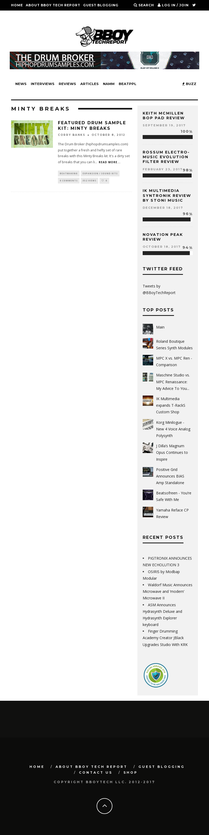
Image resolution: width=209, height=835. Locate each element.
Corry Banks (71, 135)
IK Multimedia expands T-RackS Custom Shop (170, 405)
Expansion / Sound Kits (100, 173)
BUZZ (189, 84)
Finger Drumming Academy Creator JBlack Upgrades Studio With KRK (165, 638)
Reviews (67, 84)
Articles (89, 84)
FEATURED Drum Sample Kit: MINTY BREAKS (92, 125)
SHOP (45, 16)
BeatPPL (127, 84)
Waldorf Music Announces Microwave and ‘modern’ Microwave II (167, 591)
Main (160, 327)
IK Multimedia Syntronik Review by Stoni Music (167, 195)
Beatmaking (69, 173)
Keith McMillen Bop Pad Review (164, 115)
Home (17, 5)
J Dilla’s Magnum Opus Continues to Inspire (172, 452)
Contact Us (24, 16)
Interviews (42, 84)
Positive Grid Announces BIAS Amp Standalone (170, 476)
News (21, 84)
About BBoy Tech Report (53, 5)
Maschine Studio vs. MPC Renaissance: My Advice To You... (173, 381)
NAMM (109, 84)
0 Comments (69, 181)
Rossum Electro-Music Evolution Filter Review (166, 157)
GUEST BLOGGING (100, 5)
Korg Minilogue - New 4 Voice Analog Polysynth (173, 429)
